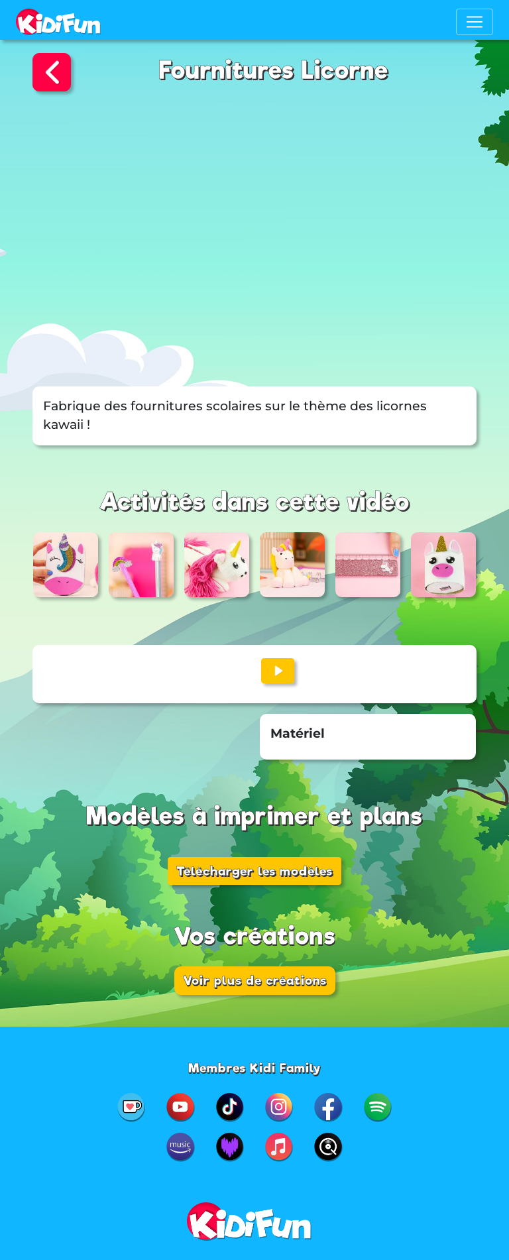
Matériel (297, 733)
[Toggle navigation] (474, 22)
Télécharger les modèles (254, 871)
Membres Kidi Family (254, 1068)
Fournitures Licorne (273, 71)
